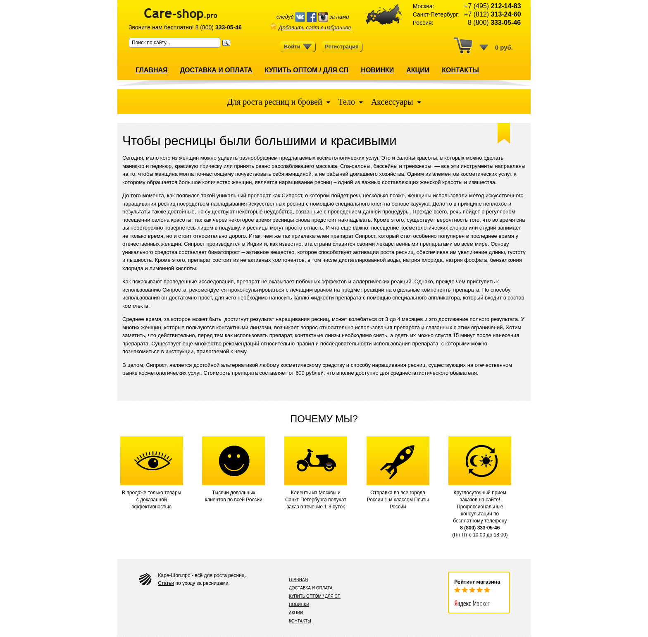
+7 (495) (492, 6)
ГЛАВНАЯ (152, 70)
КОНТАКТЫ (460, 70)
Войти (298, 46)
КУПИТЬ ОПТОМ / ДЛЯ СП (306, 70)
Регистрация (341, 46)
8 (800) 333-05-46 (480, 528)
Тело (346, 101)
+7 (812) (492, 14)
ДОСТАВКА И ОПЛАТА (216, 70)
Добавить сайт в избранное (310, 27)
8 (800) (218, 27)
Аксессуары (392, 101)
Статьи (166, 583)
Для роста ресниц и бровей (275, 101)
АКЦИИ (417, 70)
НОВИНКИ (377, 70)
